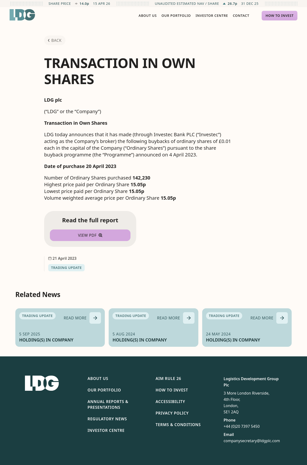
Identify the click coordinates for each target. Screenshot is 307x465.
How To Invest (172, 390)
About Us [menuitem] (148, 15)
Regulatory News (107, 419)
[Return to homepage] (22, 15)
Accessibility (170, 401)
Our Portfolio (104, 390)
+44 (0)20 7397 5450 (242, 426)
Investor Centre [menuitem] (212, 15)
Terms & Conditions (178, 424)
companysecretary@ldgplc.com (252, 440)
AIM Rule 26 (168, 378)
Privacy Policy (172, 413)
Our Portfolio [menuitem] (176, 15)
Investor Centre (106, 430)
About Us (98, 378)
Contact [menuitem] (241, 15)
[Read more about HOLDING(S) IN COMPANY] (82, 318)
